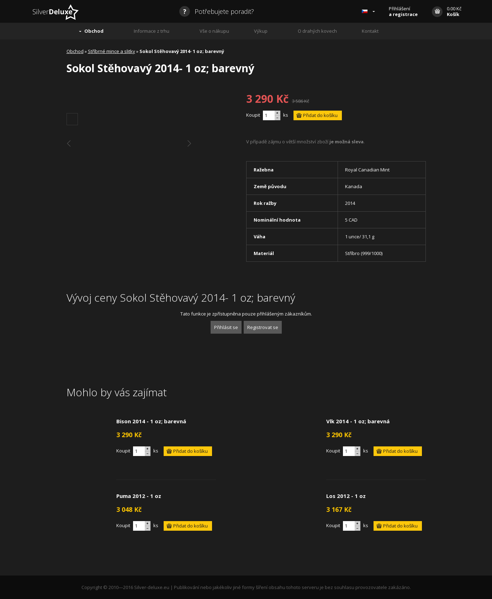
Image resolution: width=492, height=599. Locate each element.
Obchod (94, 31)
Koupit (253, 115)
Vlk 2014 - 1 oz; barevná (358, 421)
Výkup (261, 31)
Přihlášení (403, 11)
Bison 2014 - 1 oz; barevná (151, 421)
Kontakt (370, 31)
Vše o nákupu (214, 31)
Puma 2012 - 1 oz (138, 495)
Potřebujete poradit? (216, 11)
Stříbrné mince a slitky (111, 51)
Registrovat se (262, 327)
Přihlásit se (226, 327)
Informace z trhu (151, 31)
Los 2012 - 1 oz (346, 495)
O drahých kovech (317, 31)
